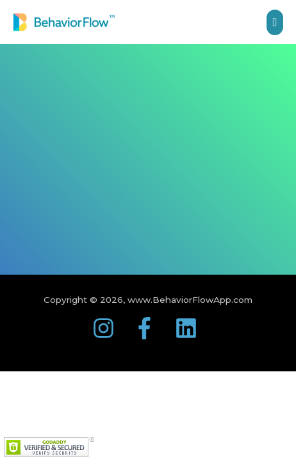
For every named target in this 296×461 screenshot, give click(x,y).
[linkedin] (189, 328)
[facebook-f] (152, 328)
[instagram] (111, 328)
